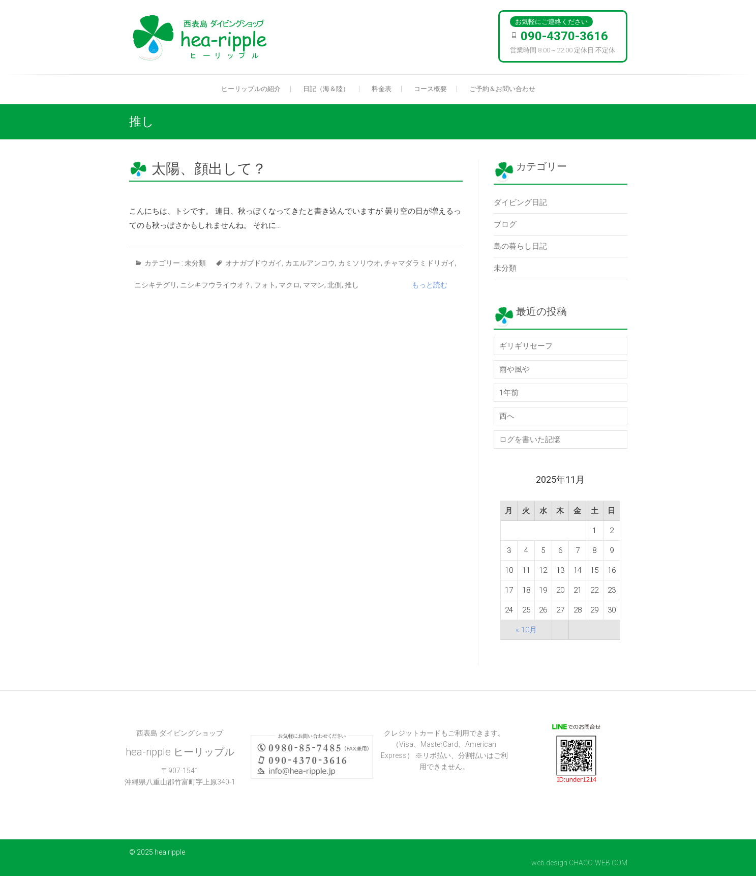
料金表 (381, 89)
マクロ (289, 285)
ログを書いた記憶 (529, 439)
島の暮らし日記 (520, 246)
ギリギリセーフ (526, 346)
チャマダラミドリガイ (419, 263)
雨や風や (514, 369)
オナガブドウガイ (253, 263)
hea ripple (170, 852)
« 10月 (526, 629)
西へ (507, 416)
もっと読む (429, 285)
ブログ (505, 224)
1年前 (509, 392)
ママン (313, 285)
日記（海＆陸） (326, 89)
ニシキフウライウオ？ (215, 285)
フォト (265, 285)
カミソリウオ (359, 263)
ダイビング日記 (520, 202)
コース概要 (430, 89)
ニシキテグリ (155, 285)
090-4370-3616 (564, 36)
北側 (334, 285)
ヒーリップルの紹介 (251, 89)
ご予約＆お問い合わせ (502, 89)
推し (352, 285)
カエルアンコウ (310, 263)
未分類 (195, 263)
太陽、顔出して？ (209, 168)
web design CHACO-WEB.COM (579, 863)
